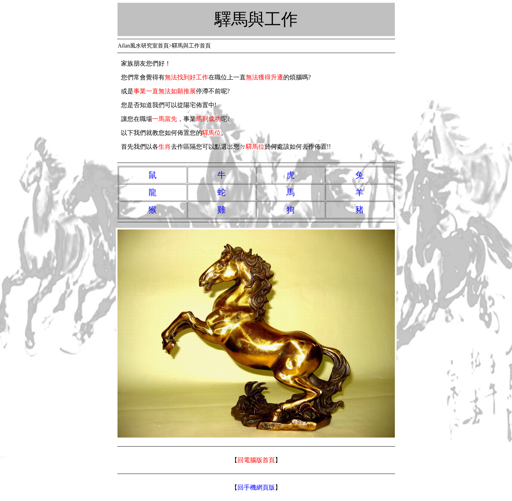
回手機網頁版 (256, 487)
